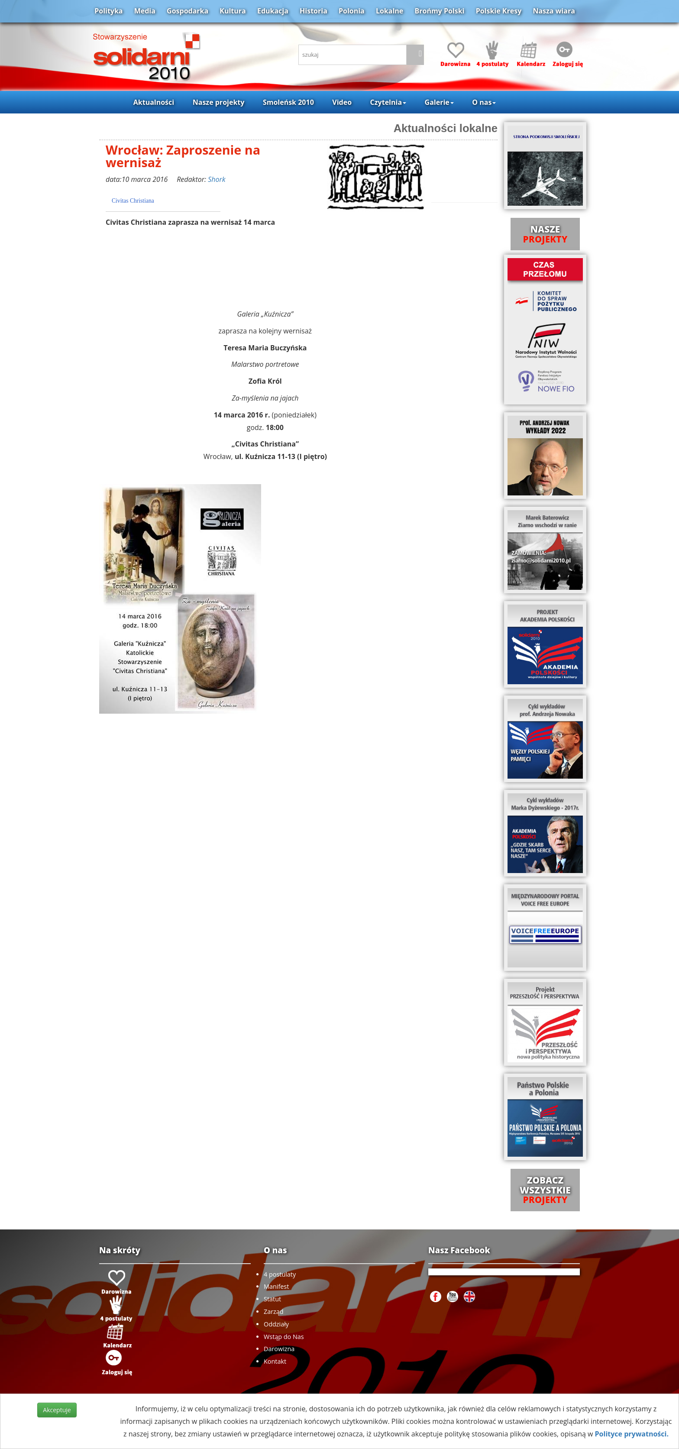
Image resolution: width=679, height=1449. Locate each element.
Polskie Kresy (499, 11)
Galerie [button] (439, 102)
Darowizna (279, 1349)
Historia (313, 11)
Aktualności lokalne (446, 128)
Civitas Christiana (133, 200)
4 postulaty (280, 1274)
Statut (272, 1299)
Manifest (276, 1286)
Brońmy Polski (439, 11)
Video (342, 102)
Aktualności (153, 102)
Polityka (108, 11)
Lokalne (389, 11)
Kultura (233, 11)
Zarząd (274, 1311)
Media (144, 11)
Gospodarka (187, 11)
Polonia (352, 11)
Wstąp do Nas (284, 1337)
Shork (216, 179)
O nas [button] (484, 102)
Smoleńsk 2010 (288, 102)
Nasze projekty (219, 102)
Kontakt (275, 1361)
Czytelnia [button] (388, 102)
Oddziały (276, 1324)
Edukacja (272, 11)
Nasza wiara (554, 11)
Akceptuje (57, 1410)
